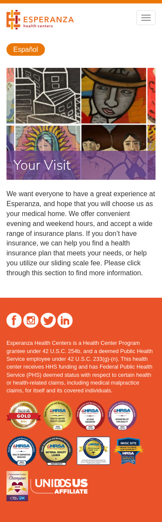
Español (25, 49)
